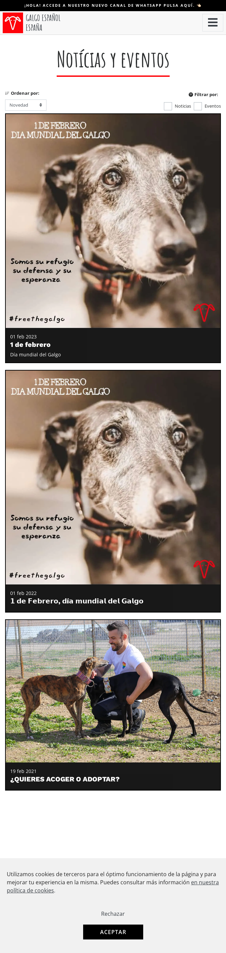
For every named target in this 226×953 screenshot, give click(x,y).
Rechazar (113, 913)
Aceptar (113, 932)
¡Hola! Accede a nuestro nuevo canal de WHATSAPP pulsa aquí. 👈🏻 (113, 5)
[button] (212, 22)
